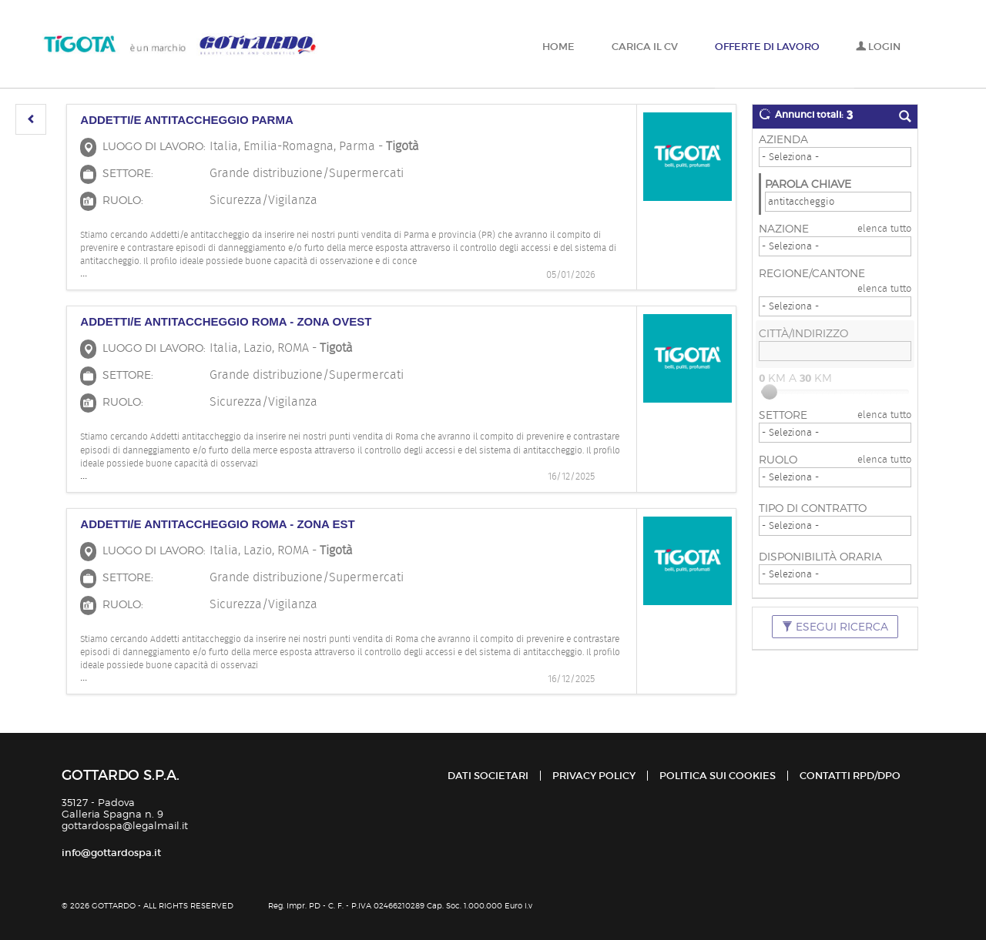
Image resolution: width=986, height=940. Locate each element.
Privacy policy (594, 776)
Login (878, 46)
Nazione (784, 228)
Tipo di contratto (813, 507)
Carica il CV (645, 46)
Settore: (127, 172)
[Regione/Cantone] (835, 306)
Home (558, 46)
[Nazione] (835, 246)
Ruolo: (122, 199)
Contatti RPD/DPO (850, 776)
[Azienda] (835, 157)
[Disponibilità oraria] (835, 574)
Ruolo (778, 459)
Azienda (783, 139)
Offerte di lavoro (767, 46)
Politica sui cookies (717, 776)
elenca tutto (884, 228)
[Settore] (835, 433)
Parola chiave (808, 183)
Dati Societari (488, 776)
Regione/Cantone (812, 272)
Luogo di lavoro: (154, 145)
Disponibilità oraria (820, 556)
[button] (30, 119)
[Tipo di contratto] (835, 526)
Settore (783, 414)
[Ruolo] (835, 477)
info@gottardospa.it (111, 852)
